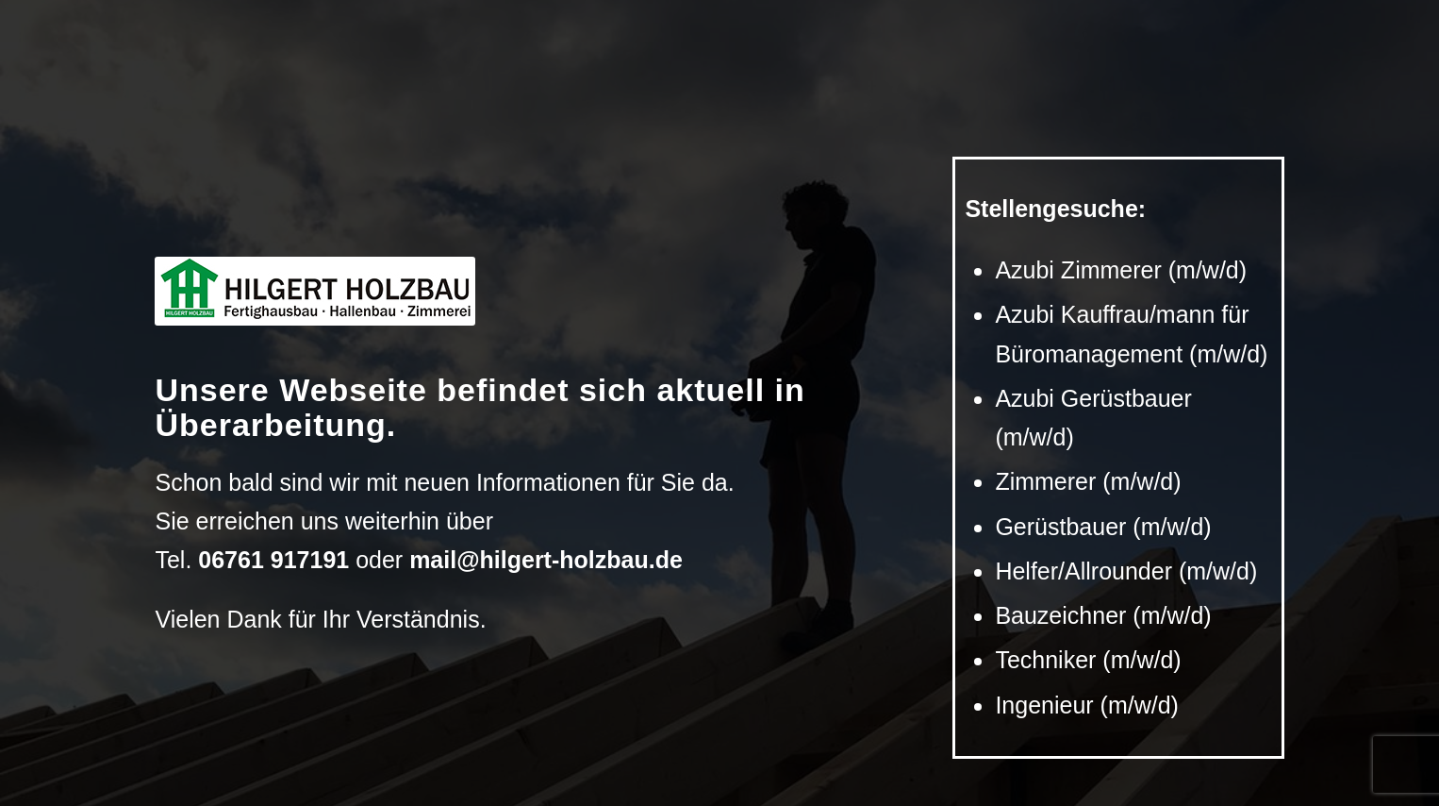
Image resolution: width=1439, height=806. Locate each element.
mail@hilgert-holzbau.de (546, 559)
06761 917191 (273, 559)
